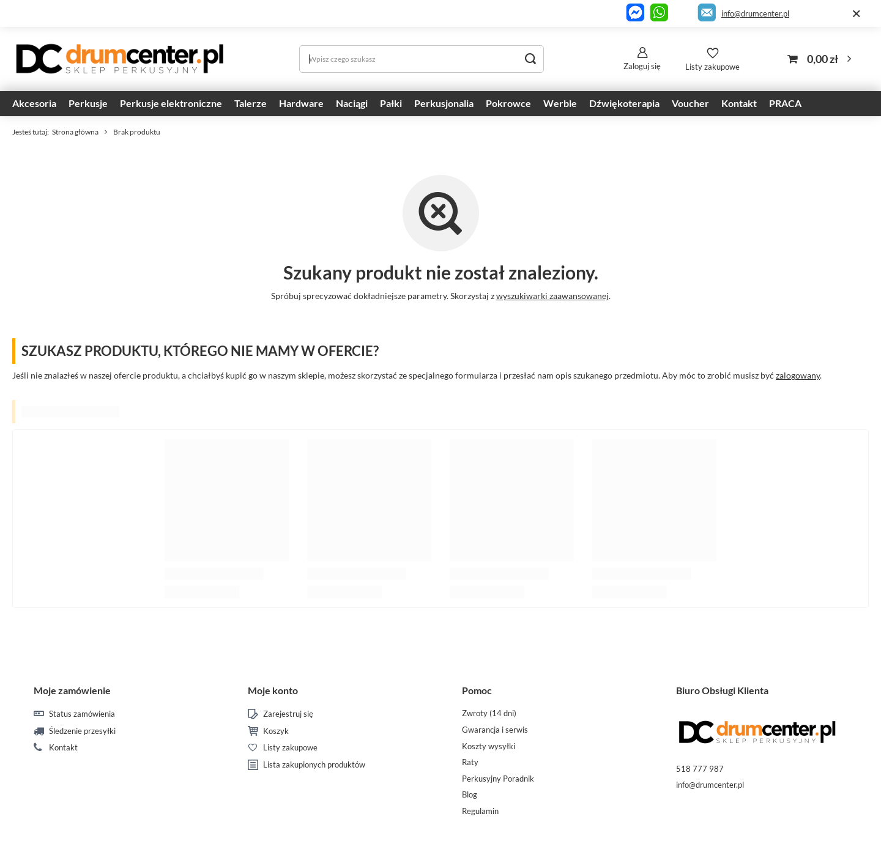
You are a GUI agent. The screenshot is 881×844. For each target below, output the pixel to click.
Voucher (690, 103)
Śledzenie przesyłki (82, 731)
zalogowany (798, 375)
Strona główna (75, 131)
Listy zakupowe (712, 67)
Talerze (250, 103)
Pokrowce (508, 103)
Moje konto (273, 690)
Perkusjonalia (444, 103)
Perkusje (88, 103)
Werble (560, 103)
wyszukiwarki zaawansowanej (552, 296)
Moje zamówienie (72, 690)
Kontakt (739, 103)
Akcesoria (34, 103)
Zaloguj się (642, 66)
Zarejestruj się (288, 714)
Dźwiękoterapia (624, 103)
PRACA (785, 103)
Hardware (301, 103)
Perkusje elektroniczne (171, 103)
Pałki (391, 103)
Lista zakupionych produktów (314, 764)
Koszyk (276, 731)
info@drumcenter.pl (755, 13)
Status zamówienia (82, 714)
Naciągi (352, 103)
